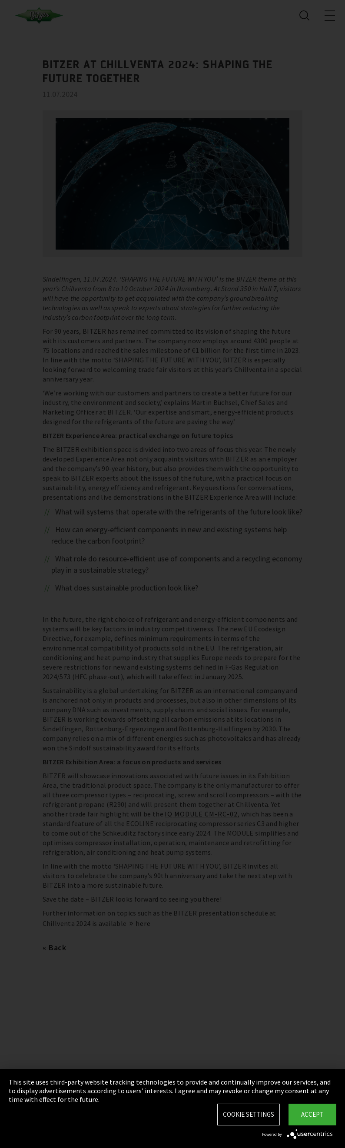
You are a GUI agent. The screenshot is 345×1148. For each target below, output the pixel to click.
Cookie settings (248, 1114)
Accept (312, 1114)
